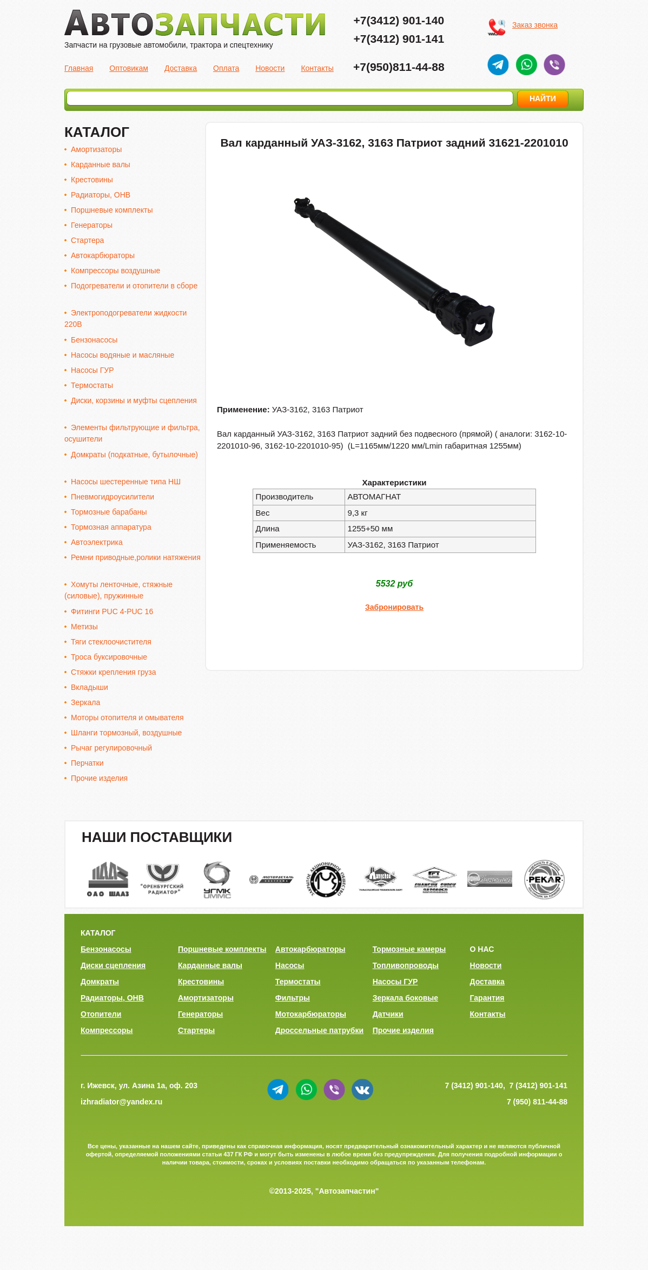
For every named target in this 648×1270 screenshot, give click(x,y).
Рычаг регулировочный (111, 747)
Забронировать (394, 607)
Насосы (290, 965)
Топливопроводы (406, 965)
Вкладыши (89, 687)
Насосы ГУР (92, 370)
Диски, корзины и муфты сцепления (134, 400)
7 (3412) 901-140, (475, 1085)
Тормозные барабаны (109, 512)
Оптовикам (128, 68)
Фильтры (292, 997)
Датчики (388, 1014)
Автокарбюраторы (103, 255)
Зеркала (85, 702)
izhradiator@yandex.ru (121, 1101)
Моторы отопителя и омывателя (127, 717)
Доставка (180, 68)
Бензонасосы (94, 339)
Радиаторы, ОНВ (100, 194)
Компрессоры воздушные (115, 270)
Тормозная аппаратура (111, 527)
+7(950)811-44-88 (399, 67)
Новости (270, 68)
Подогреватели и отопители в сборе (134, 285)
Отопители (101, 1014)
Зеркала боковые (405, 997)
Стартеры (196, 1030)
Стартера (87, 240)
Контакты (317, 68)
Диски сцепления (113, 965)
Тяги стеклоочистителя (111, 641)
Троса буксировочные (109, 657)
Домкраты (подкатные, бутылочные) (134, 454)
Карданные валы (100, 164)
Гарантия (487, 997)
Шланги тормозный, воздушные (126, 732)
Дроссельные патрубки (319, 1030)
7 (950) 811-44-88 (537, 1101)
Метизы (84, 626)
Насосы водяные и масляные (122, 355)
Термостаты (92, 385)
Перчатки (87, 763)
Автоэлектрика (97, 542)
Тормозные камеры (409, 949)
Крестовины (92, 179)
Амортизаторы (96, 149)
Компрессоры (107, 1030)
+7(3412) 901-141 (399, 38)
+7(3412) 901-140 (399, 20)
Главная (78, 68)
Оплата (226, 68)
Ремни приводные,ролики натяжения (136, 557)
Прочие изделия (99, 778)
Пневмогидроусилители (112, 496)
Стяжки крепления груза (113, 672)
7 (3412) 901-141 (538, 1085)
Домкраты (100, 981)
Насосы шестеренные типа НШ (126, 481)
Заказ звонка (535, 25)
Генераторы (92, 225)
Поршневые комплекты (112, 210)
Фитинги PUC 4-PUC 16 (112, 611)
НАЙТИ (543, 98)
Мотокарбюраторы (310, 1014)
